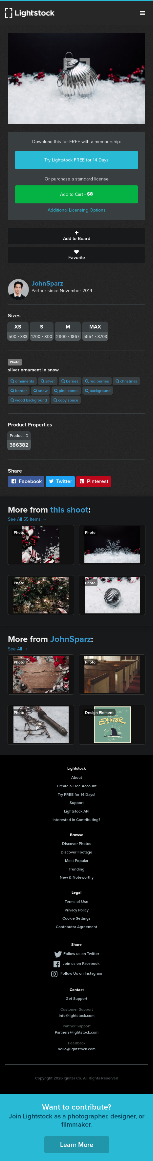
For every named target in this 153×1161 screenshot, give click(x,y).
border (19, 390)
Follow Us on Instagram (81, 973)
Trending (76, 869)
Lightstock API (76, 811)
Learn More (76, 1144)
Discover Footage (76, 852)
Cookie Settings (76, 918)
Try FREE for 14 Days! (76, 794)
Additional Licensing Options (77, 210)
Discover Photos (76, 843)
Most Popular (76, 860)
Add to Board (76, 236)
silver (48, 381)
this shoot (69, 509)
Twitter (60, 481)
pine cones (66, 390)
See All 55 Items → (27, 519)
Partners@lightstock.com (76, 1032)
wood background (29, 400)
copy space (66, 400)
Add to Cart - (76, 194)
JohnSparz (47, 283)
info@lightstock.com (77, 1015)
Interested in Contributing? (76, 819)
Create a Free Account (77, 786)
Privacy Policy (77, 910)
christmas (126, 381)
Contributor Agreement (76, 926)
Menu (142, 13)
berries (69, 381)
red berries (97, 381)
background (98, 390)
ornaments (22, 381)
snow (40, 390)
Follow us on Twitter (81, 953)
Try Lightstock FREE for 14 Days (76, 160)
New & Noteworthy (77, 877)
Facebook (26, 481)
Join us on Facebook (81, 963)
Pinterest (93, 481)
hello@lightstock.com (77, 1049)
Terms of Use (76, 901)
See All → (18, 649)
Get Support (76, 998)
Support (77, 802)
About (76, 777)
